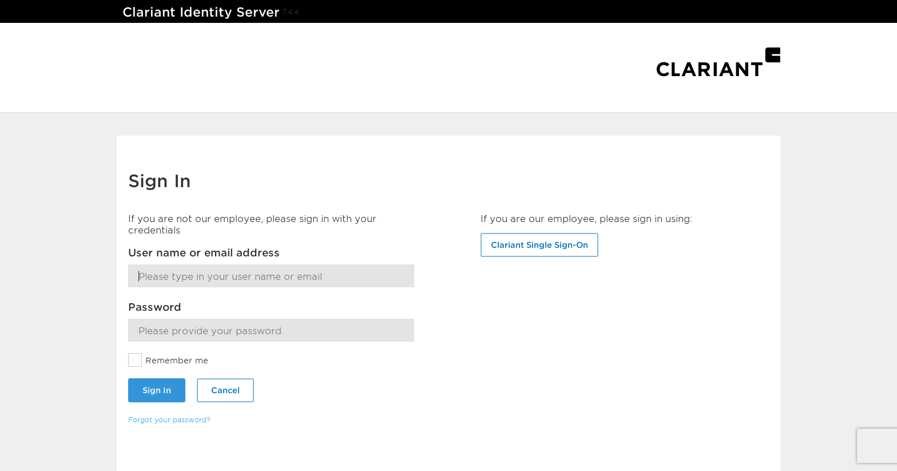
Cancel (225, 390)
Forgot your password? (169, 419)
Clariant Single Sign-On (539, 245)
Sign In (156, 390)
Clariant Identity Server (201, 12)
